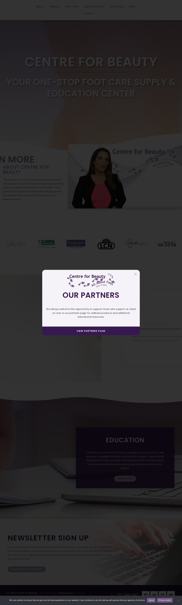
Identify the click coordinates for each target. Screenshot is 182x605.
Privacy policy (165, 600)
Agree (151, 600)
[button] (135, 274)
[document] (91, 302)
